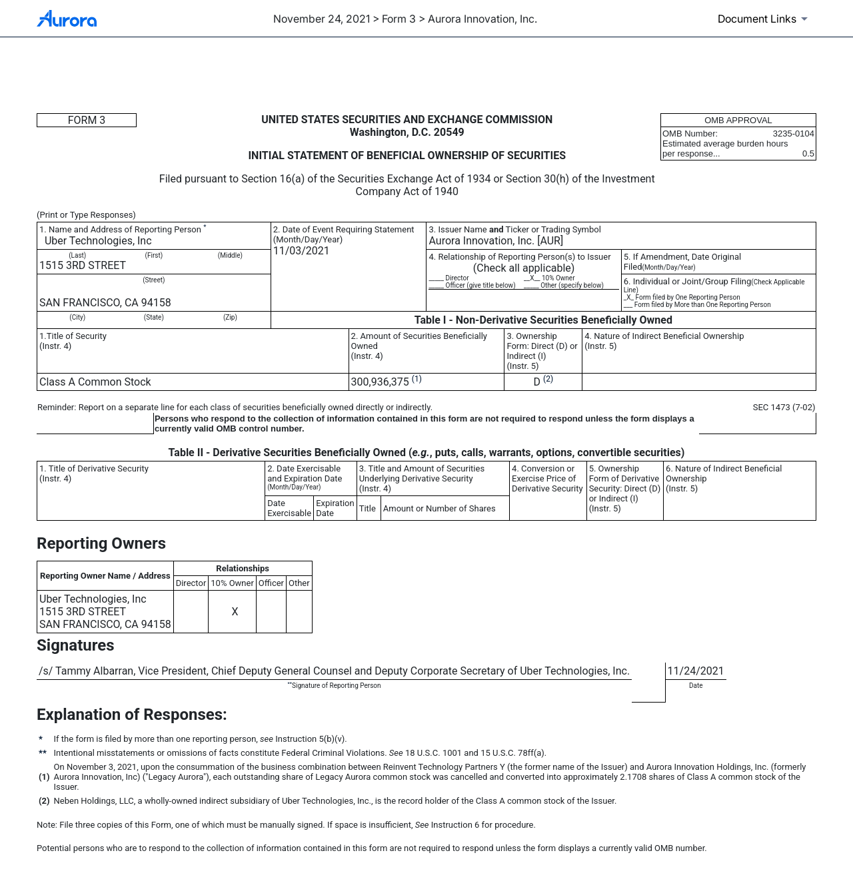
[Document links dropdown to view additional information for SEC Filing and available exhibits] (765, 18)
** (290, 684)
